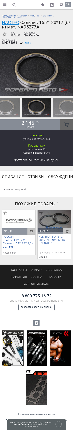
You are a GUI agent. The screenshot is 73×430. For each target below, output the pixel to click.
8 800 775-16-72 (37, 295)
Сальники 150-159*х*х (12, 17)
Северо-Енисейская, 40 (36, 152)
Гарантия (19, 277)
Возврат (37, 277)
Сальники (34, 16)
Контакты (19, 270)
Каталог (23, 16)
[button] (34, 91)
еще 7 (24, 43)
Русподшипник (9, 16)
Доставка (36, 160)
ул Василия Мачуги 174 (36, 139)
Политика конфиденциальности (36, 414)
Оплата (37, 270)
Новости (55, 277)
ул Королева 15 (36, 149)
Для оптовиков (36, 284)
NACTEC (10, 22)
